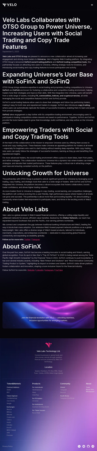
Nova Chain (36, 413)
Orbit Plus (35, 395)
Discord (63, 392)
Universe (35, 401)
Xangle (9, 403)
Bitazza (9, 409)
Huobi (9, 422)
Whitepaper (90, 391)
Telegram (36, 239)
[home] (9, 5)
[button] (92, 4)
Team (88, 387)
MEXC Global (11, 430)
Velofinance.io (37, 390)
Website (30, 270)
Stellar (9, 390)
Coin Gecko (11, 401)
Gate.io (9, 420)
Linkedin (39, 270)
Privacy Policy (7, 446)
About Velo (90, 389)
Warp (34, 392)
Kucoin (9, 427)
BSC (8, 392)
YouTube (59, 270)
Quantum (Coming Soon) (40, 407)
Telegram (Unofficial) (67, 398)
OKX (8, 433)
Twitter (27, 239)
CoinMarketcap (12, 398)
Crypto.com (11, 417)
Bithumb (9, 414)
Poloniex (10, 435)
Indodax (9, 425)
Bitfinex (9, 412)
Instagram (49, 270)
